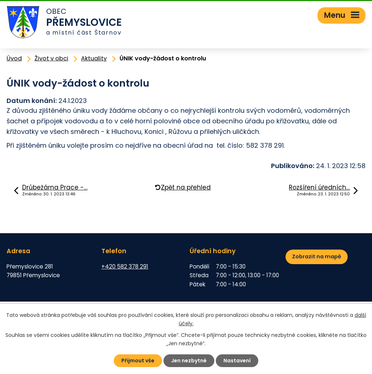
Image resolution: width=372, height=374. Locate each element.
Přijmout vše (137, 360)
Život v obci (51, 58)
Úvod (14, 58)
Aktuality (94, 58)
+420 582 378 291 (124, 266)
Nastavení (237, 360)
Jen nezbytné (189, 360)
